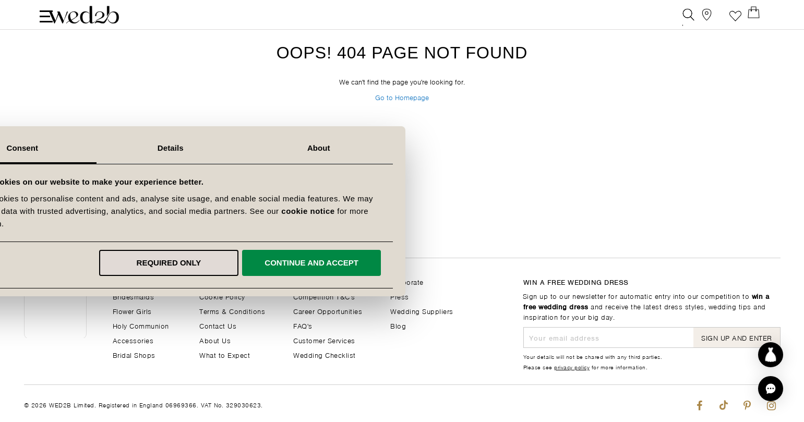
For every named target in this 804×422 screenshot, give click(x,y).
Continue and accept (543, 262)
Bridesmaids (133, 296)
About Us (215, 339)
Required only (400, 262)
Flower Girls (132, 310)
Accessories (133, 339)
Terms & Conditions (232, 310)
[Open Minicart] (759, 18)
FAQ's (303, 325)
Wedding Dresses (142, 281)
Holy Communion (141, 325)
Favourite (735, 18)
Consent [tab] (254, 147)
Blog (398, 325)
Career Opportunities (327, 310)
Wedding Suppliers (421, 310)
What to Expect (224, 354)
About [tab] (550, 147)
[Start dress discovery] (770, 354)
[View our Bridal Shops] (712, 18)
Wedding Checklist (324, 354)
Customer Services (324, 339)
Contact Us (217, 325)
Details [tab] (402, 147)
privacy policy (572, 366)
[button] (770, 388)
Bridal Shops (134, 354)
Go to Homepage (402, 114)
